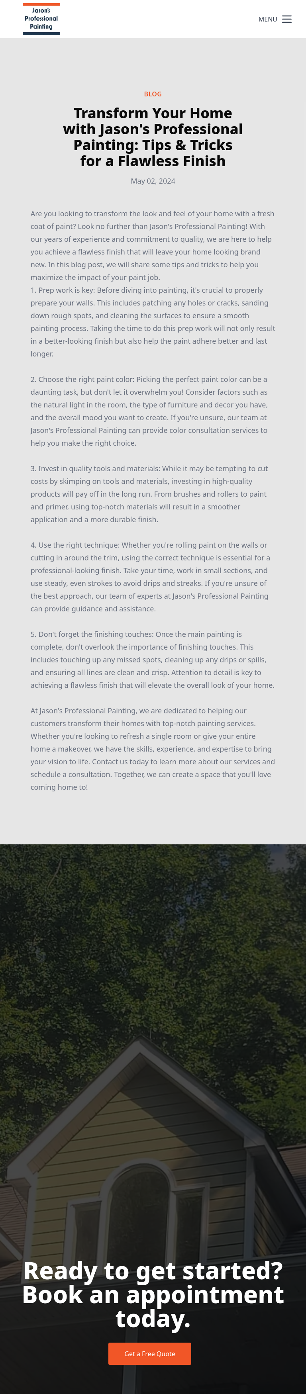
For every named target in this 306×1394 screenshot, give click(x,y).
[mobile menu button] (286, 19)
